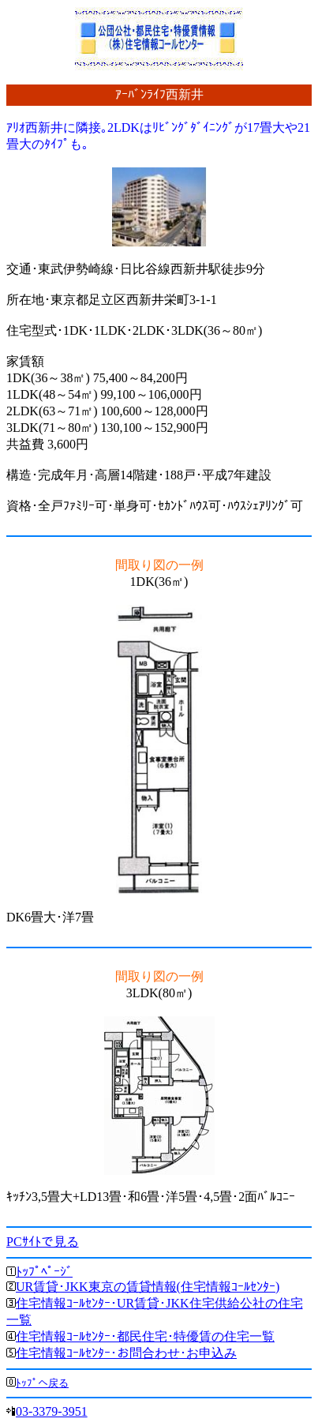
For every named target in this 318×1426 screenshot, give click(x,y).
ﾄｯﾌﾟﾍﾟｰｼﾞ (44, 1271)
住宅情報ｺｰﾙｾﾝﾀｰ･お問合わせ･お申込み (126, 1353)
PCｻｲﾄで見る (42, 1241)
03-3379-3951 (52, 1411)
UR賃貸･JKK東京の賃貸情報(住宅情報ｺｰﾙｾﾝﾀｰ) (147, 1286)
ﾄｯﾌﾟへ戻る (42, 1383)
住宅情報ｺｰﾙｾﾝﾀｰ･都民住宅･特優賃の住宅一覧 (145, 1336)
